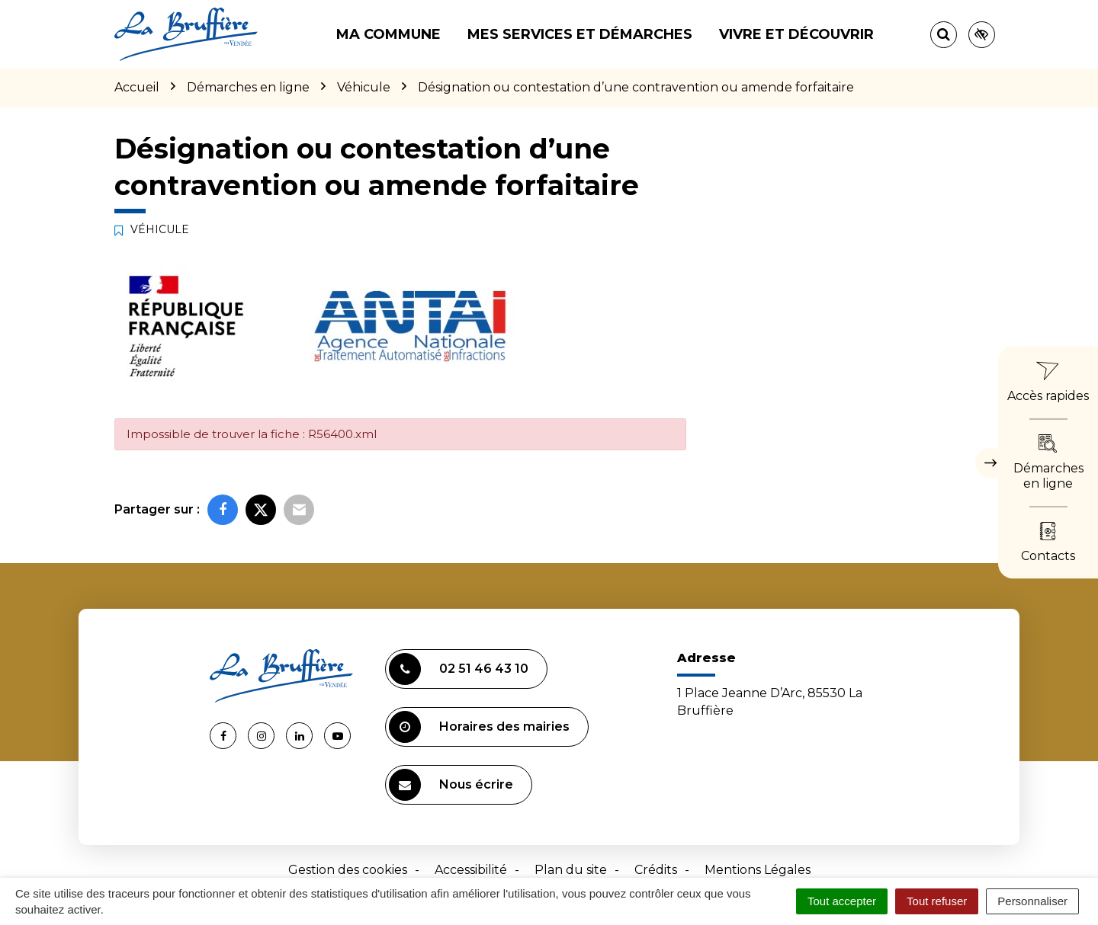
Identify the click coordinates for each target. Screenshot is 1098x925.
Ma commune (388, 34)
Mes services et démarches (579, 34)
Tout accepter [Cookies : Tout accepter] (841, 901)
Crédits (655, 870)
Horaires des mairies (479, 727)
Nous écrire (451, 785)
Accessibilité (471, 870)
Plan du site (571, 870)
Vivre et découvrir (796, 34)
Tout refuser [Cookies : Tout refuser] (937, 901)
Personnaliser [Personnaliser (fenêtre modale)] (1032, 901)
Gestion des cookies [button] (347, 870)
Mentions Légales (758, 870)
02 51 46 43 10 (458, 669)
